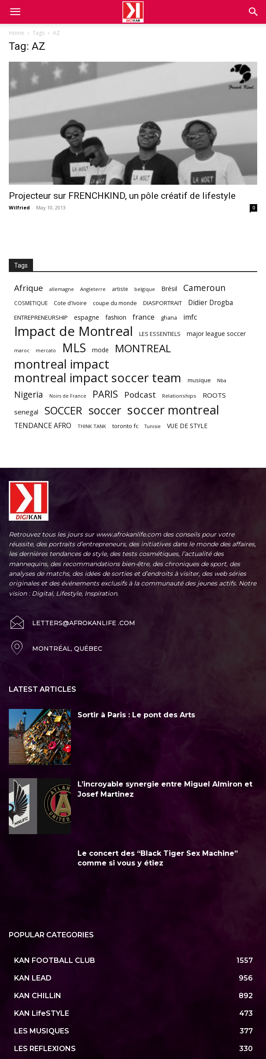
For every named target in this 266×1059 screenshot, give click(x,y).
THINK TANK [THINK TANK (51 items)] (92, 426)
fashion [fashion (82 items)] (115, 317)
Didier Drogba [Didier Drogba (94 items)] (210, 302)
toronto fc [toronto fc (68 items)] (125, 426)
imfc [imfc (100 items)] (190, 317)
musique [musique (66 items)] (199, 380)
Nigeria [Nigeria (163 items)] (28, 394)
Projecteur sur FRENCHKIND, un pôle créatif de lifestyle (122, 195)
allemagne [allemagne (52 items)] (61, 289)
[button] (253, 12)
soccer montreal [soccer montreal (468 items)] (173, 409)
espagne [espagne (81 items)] (86, 317)
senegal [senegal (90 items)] (26, 411)
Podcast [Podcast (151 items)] (140, 394)
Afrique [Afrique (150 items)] (28, 288)
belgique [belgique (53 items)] (144, 289)
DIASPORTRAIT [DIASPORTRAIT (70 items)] (162, 303)
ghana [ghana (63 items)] (169, 317)
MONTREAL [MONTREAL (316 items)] (143, 348)
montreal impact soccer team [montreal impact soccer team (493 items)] (97, 377)
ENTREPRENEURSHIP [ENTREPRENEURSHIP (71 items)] (41, 317)
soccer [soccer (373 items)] (105, 410)
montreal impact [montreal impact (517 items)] (61, 364)
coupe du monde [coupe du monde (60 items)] (115, 303)
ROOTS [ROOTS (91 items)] (214, 395)
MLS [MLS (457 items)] (74, 347)
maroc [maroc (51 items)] (22, 350)
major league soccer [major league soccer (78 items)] (216, 333)
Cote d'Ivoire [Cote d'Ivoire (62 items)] (70, 303)
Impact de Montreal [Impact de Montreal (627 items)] (73, 331)
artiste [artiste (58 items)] (120, 288)
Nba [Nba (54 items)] (221, 380)
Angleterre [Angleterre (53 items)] (93, 289)
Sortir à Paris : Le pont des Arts (136, 715)
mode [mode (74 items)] (100, 350)
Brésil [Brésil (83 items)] (169, 288)
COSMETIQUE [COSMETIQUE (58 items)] (31, 302)
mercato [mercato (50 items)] (46, 350)
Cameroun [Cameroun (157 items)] (204, 288)
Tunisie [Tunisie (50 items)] (152, 426)
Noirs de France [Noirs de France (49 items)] (67, 396)
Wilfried (19, 207)
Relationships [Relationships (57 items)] (179, 395)
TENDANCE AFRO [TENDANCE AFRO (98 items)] (42, 425)
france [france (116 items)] (144, 316)
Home (16, 33)
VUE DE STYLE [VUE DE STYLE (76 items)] (187, 425)
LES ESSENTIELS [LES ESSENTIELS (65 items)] (160, 334)
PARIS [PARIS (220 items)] (105, 394)
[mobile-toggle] (15, 12)
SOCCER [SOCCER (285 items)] (63, 410)
